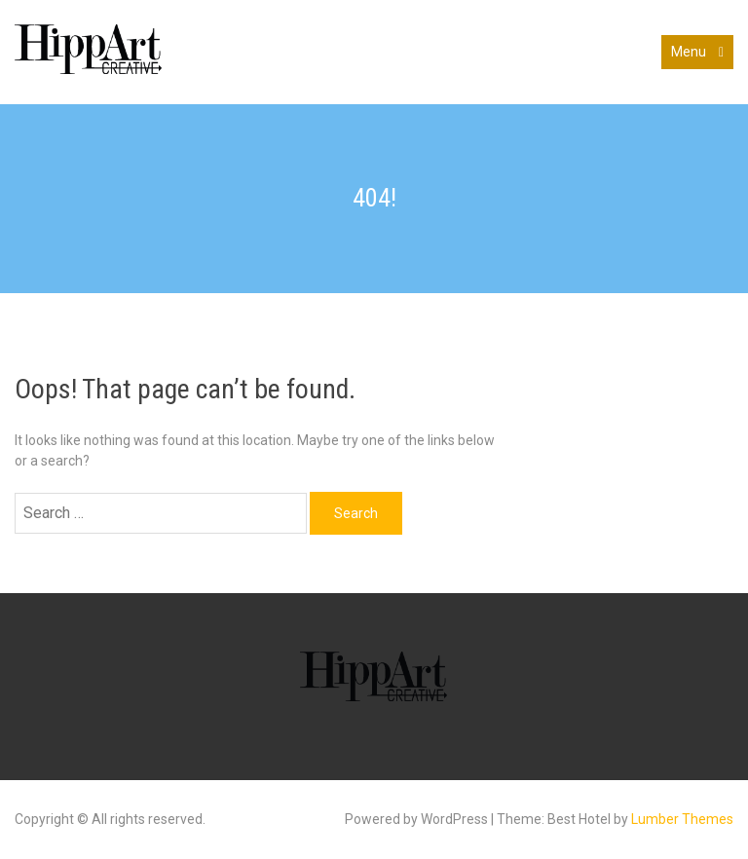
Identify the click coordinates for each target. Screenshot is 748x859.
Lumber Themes (682, 819)
